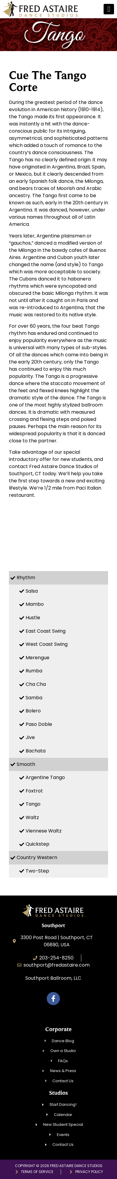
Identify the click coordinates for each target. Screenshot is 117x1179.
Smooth (26, 764)
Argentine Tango (45, 777)
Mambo (35, 604)
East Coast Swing (45, 631)
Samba (34, 697)
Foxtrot (34, 790)
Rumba (34, 670)
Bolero (33, 710)
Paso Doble (39, 724)
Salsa (32, 591)
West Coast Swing (47, 644)
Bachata (36, 750)
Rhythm (26, 577)
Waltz (32, 817)
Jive (30, 737)
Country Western (37, 857)
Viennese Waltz (44, 830)
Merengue (37, 657)
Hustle (33, 617)
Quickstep (37, 844)
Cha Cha (36, 684)
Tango (33, 804)
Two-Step (37, 870)
